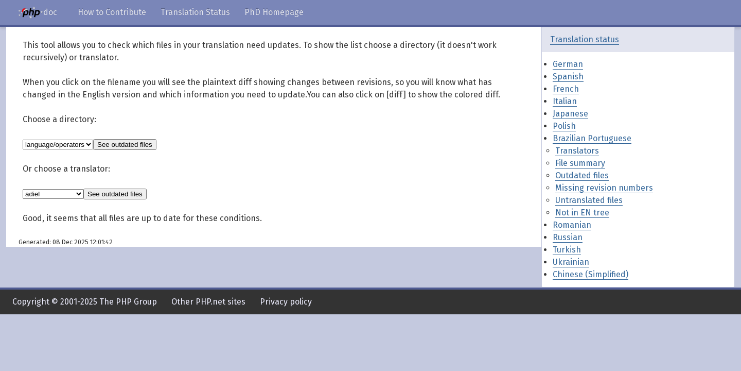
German (568, 64)
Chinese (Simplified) (590, 274)
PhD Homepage (274, 12)
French (566, 89)
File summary (580, 163)
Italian (565, 101)
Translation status (584, 39)
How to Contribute (112, 12)
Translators (577, 151)
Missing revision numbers (604, 188)
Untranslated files (589, 200)
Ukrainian (571, 262)
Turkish (567, 250)
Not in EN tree (582, 212)
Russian (568, 237)
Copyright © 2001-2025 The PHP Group (84, 302)
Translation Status (195, 12)
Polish (564, 126)
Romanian (572, 225)
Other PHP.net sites (208, 302)
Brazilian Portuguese (592, 138)
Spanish (568, 76)
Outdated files (582, 175)
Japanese (570, 114)
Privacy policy (286, 302)
